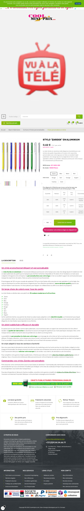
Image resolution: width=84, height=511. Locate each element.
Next (42, 183)
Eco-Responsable (30, 486)
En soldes (46, 481)
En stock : (46, 168)
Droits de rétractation (11, 486)
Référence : (47, 165)
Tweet (48, 255)
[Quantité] (47, 222)
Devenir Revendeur (30, 483)
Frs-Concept (61, 507)
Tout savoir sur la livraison (12, 475)
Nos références (29, 478)
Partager (44, 255)
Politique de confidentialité (13, 483)
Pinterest (52, 255)
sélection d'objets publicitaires (62, 355)
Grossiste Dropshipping (31, 475)
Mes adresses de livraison (70, 486)
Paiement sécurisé (10, 481)
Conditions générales (31, 481)
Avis (21, 261)
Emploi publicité (48, 483)
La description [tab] (9, 261)
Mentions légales (10, 478)
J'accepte (78, 3)
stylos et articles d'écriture (66, 372)
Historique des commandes (71, 483)
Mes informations (68, 475)
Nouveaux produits (49, 478)
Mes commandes (68, 478)
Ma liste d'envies (67, 481)
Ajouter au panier (65, 222)
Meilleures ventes (49, 475)
